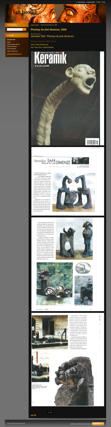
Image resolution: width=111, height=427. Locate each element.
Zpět (32, 415)
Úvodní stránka (35, 25)
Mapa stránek (91, 2)
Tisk (104, 2)
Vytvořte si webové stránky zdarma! (81, 424)
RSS (99, 2)
